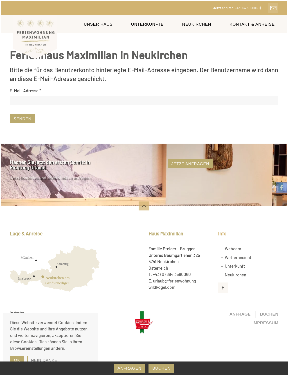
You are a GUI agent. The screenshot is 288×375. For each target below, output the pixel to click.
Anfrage (240, 314)
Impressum (265, 323)
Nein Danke (44, 360)
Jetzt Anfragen (190, 164)
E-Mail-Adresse (25, 90)
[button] (144, 205)
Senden (23, 119)
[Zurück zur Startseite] (35, 37)
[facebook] (281, 187)
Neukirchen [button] (196, 24)
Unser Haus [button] (98, 24)
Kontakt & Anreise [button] (252, 24)
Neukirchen (235, 274)
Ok (17, 360)
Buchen (269, 314)
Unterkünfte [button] (147, 24)
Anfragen (129, 368)
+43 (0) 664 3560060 (172, 274)
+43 (247, 8)
